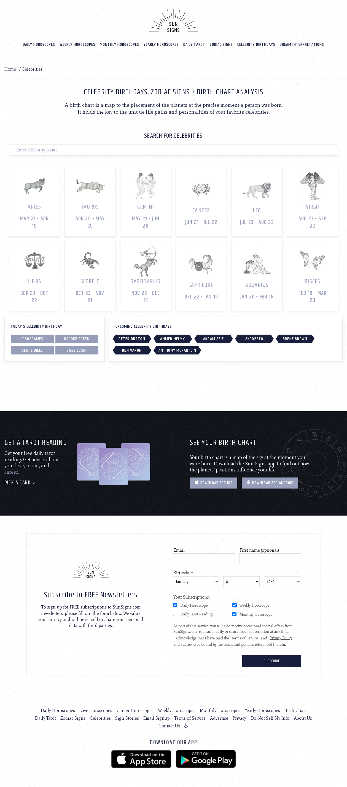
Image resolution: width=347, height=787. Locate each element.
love (19, 466)
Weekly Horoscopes (77, 44)
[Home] (173, 20)
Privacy (239, 718)
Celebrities (100, 718)
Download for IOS (214, 482)
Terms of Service (190, 718)
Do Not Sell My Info (270, 718)
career (11, 472)
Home (10, 69)
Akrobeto (254, 338)
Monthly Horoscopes (119, 44)
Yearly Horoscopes (161, 44)
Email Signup (156, 718)
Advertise (219, 718)
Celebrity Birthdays (256, 44)
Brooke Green (76, 338)
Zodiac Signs (221, 44)
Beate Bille (32, 350)
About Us (303, 718)
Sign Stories (127, 718)
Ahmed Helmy (172, 338)
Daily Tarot (194, 44)
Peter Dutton (132, 338)
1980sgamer (32, 338)
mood (32, 466)
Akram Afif (213, 338)
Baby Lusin (77, 350)
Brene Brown (295, 338)
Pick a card (20, 483)
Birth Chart (295, 710)
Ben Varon (132, 350)
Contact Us (169, 726)
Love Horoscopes (95, 710)
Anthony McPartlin (177, 350)
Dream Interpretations (302, 44)
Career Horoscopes (135, 710)
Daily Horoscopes (39, 44)
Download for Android (270, 482)
